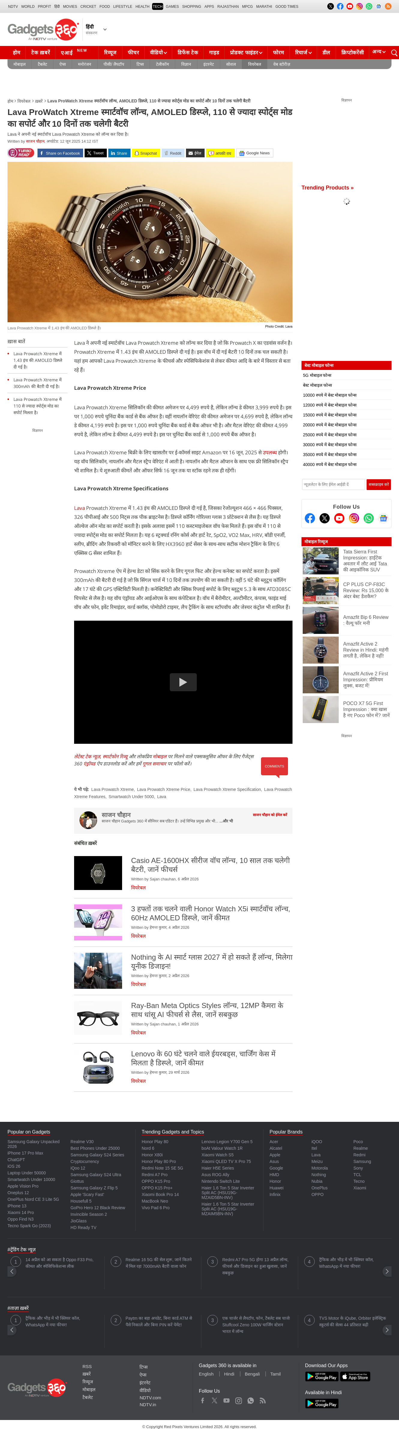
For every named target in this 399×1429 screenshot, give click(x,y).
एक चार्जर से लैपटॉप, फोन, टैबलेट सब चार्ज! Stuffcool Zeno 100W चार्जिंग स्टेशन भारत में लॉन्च (256, 1325)
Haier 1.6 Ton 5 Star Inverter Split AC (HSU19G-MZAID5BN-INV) (228, 1192)
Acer (273, 1141)
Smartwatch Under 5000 (131, 796)
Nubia (316, 1181)
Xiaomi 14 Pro (21, 1212)
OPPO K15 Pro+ (157, 1187)
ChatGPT (16, 1159)
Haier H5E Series (218, 1168)
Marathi (264, 7)
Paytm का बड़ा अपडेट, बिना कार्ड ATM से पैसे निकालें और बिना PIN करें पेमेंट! (159, 1321)
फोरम (278, 53)
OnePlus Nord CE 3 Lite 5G (33, 1199)
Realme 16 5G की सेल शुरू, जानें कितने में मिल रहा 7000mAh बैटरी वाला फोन (159, 1263)
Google (276, 1168)
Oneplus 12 (18, 1192)
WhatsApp (250, 1399)
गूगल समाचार (154, 763)
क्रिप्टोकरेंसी (352, 53)
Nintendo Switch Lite (221, 1181)
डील (326, 53)
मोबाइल (20, 64)
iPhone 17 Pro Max (25, 1153)
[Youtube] (339, 518)
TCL (357, 1174)
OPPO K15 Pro (156, 1181)
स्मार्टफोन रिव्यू (115, 756)
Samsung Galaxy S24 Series (97, 1154)
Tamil (275, 1373)
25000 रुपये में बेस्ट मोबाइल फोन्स (329, 434)
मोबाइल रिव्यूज (316, 541)
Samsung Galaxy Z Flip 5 (94, 1187)
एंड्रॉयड (89, 763)
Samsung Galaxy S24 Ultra (95, 1174)
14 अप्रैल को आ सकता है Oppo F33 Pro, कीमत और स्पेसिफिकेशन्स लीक (60, 1263)
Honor (275, 1181)
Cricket (88, 7)
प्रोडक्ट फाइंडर (244, 53)
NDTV (13, 7)
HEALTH (142, 7)
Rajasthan (228, 7)
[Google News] (383, 518)
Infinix (274, 1194)
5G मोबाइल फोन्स (317, 375)
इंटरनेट (208, 64)
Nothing (318, 1174)
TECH (158, 7)
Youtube (226, 1399)
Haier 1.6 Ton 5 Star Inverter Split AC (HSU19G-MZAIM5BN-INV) (228, 1209)
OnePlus (319, 1187)
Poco (358, 1141)
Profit (44, 7)
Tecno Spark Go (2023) (29, 1225)
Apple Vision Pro (23, 1186)
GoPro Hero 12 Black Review (97, 1207)
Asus (274, 1161)
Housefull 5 (81, 1201)
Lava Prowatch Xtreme (112, 789)
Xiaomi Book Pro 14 (160, 1194)
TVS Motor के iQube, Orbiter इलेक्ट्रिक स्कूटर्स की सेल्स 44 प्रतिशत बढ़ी (352, 1321)
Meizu (316, 1161)
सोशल (231, 64)
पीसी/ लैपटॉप (114, 64)
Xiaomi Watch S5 (218, 1154)
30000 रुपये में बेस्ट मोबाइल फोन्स (329, 444)
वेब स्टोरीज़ (281, 64)
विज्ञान (186, 64)
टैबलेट (42, 64)
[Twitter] (325, 518)
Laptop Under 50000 (27, 1172)
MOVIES (70, 7)
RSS (87, 1366)
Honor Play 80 (155, 1141)
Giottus (77, 1181)
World (28, 7)
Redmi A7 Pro (154, 1174)
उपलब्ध (270, 452)
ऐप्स (62, 64)
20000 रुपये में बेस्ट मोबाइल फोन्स (329, 424)
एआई (75, 52)
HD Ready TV (83, 1227)
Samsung (362, 1161)
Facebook (202, 1399)
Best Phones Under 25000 (95, 1148)
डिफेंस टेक (188, 53)
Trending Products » (328, 188)
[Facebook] (310, 518)
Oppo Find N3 (21, 1219)
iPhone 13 (17, 1205)
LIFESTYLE (122, 7)
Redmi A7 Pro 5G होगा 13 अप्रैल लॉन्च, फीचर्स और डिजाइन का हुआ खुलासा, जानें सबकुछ (255, 1266)
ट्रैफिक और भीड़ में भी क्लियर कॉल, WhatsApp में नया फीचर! (346, 1263)
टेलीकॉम (162, 64)
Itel (314, 1148)
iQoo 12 (77, 1168)
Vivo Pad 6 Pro (156, 1207)
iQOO (316, 1141)
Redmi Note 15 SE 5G (162, 1168)
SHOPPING (191, 7)
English (206, 1373)
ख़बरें (39, 101)
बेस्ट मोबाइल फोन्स (317, 385)
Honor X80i (152, 1154)
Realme (360, 1148)
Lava (79, 507)
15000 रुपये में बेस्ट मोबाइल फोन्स (329, 415)
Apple (274, 1154)
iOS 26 (14, 1166)
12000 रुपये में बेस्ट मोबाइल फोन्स (329, 405)
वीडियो (156, 53)
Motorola (319, 1168)
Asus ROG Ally (216, 1174)
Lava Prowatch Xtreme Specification (227, 789)
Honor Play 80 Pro (159, 1161)
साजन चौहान (35, 141)
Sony (358, 1168)
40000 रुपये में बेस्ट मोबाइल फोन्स (329, 464)
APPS (209, 7)
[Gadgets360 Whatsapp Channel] (369, 518)
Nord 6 (148, 1148)
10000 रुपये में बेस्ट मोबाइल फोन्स (329, 395)
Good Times (286, 7)
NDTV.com (150, 1397)
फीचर (133, 53)
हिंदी (57, 7)
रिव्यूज (110, 53)
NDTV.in (148, 1404)
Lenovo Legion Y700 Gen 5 (227, 1141)
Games (172, 7)
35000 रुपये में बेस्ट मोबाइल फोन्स (329, 454)
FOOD (105, 7)
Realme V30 (82, 1141)
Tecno (358, 1181)
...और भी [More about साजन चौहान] (226, 821)
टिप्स (140, 64)
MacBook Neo (155, 1201)
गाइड (214, 53)
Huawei (276, 1187)
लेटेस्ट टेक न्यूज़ (87, 756)
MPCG (247, 7)
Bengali (252, 1373)
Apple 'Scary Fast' (87, 1194)
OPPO (317, 1194)
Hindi (229, 1373)
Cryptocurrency (84, 1161)
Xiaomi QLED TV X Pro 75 (226, 1161)
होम (16, 53)
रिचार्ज (301, 53)
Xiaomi (359, 1187)
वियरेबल (254, 64)
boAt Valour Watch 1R (222, 1148)
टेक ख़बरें (40, 53)
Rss (262, 1399)
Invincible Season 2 (88, 1214)
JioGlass (78, 1221)
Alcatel (275, 1148)
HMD (274, 1174)
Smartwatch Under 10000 (31, 1179)
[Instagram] (354, 518)
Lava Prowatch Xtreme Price (163, 789)
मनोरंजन (84, 64)
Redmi (359, 1154)
